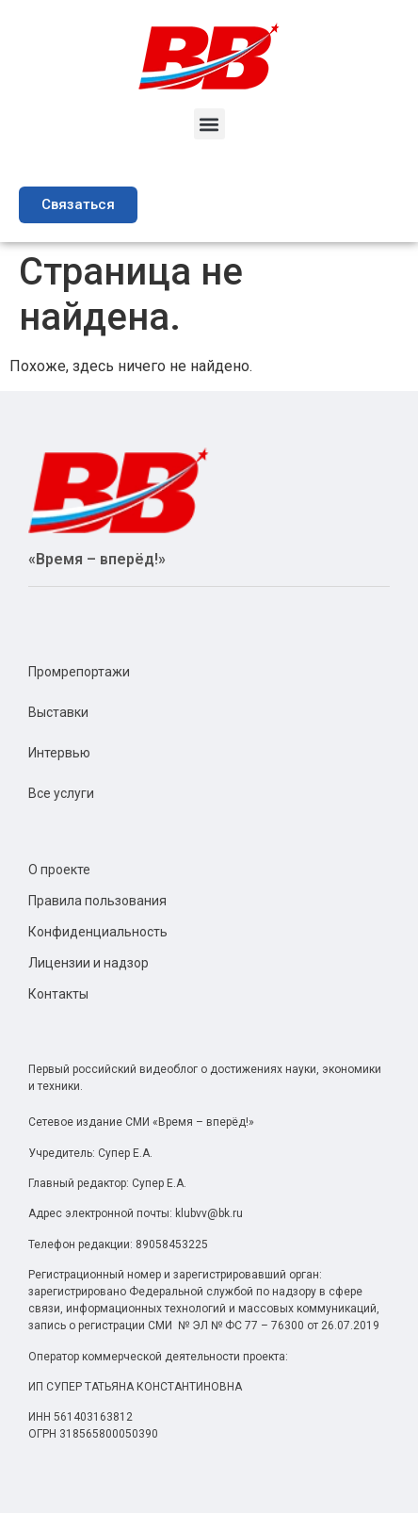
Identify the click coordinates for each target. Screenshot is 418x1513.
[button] (209, 123)
